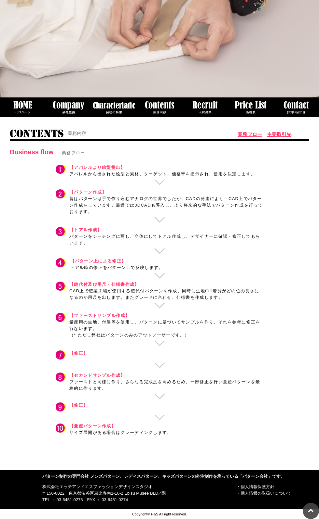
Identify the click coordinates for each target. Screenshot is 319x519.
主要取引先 (279, 134)
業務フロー (250, 134)
